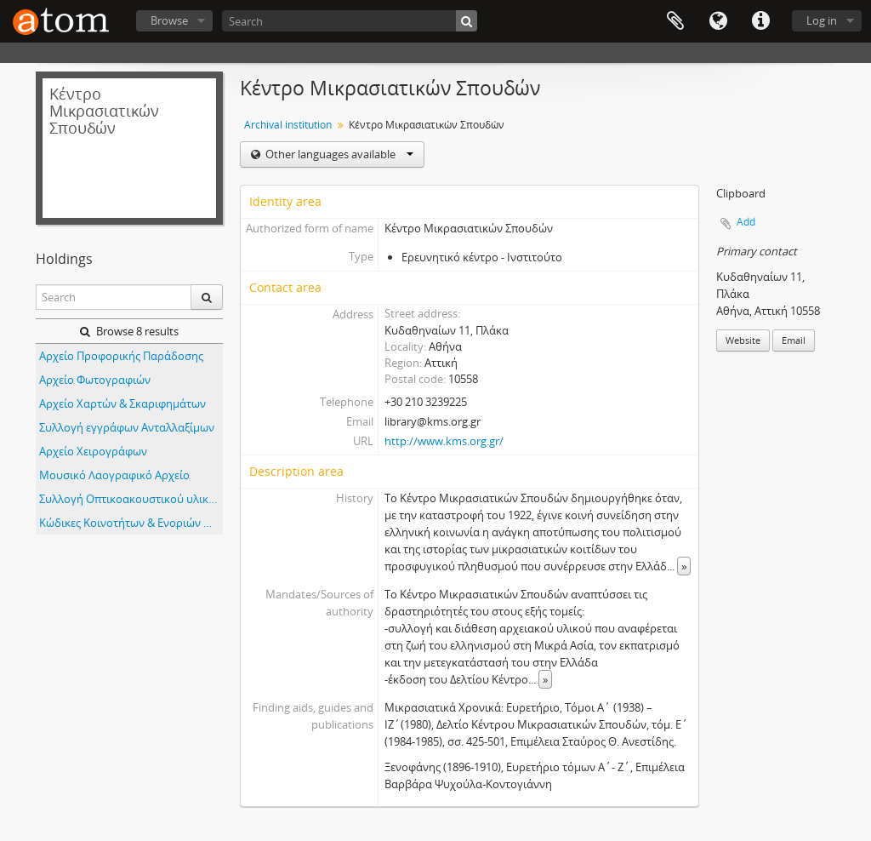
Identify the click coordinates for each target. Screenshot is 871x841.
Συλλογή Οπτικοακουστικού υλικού (130, 498)
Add (746, 222)
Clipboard (675, 21)
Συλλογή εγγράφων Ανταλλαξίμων (126, 427)
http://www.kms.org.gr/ (444, 441)
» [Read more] (683, 566)
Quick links (760, 21)
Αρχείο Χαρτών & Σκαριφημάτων (122, 403)
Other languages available (338, 154)
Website (743, 340)
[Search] (349, 20)
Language (718, 21)
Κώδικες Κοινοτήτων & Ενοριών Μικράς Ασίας (131, 522)
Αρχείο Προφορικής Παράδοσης (121, 355)
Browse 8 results (129, 331)
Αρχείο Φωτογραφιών (95, 379)
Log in (821, 20)
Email (794, 340)
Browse (169, 20)
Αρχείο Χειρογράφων (93, 451)
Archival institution (288, 124)
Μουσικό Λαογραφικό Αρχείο (114, 475)
